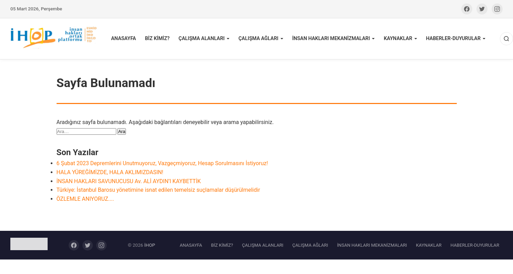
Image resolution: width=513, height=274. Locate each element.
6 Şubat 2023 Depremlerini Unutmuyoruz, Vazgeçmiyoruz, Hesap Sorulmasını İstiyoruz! (162, 163)
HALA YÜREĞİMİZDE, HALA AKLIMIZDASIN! (110, 172)
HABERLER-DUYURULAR (453, 38)
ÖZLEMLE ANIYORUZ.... (85, 199)
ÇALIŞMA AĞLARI (258, 38)
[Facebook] (466, 9)
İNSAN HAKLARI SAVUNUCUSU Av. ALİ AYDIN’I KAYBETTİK (129, 181)
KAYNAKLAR (398, 38)
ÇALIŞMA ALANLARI (201, 38)
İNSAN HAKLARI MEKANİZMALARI (331, 38)
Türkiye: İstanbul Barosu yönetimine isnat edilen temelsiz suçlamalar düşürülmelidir (158, 190)
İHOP (149, 245)
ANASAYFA (123, 38)
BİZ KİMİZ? (157, 38)
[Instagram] (497, 9)
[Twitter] (481, 9)
